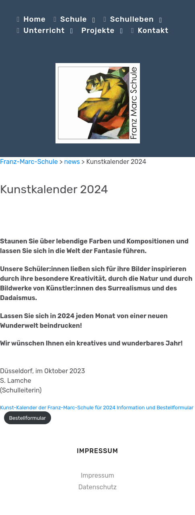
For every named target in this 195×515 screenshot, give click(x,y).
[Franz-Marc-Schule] (97, 103)
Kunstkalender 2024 (54, 189)
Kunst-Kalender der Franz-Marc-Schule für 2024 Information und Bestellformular (96, 408)
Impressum (97, 475)
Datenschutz (97, 487)
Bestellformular (27, 418)
